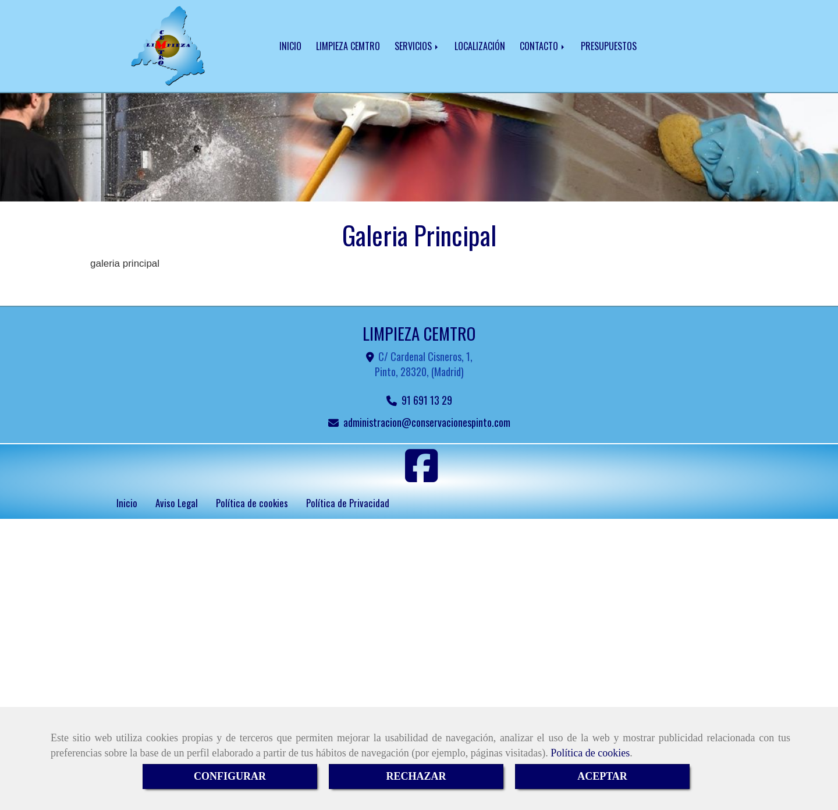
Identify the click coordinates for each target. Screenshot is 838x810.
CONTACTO (543, 46)
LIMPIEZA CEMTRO (348, 46)
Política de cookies (590, 753)
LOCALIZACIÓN (479, 46)
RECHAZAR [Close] (416, 776)
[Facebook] (421, 476)
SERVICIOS (417, 46)
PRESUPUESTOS (609, 46)
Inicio (126, 503)
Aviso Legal (176, 503)
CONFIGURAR (230, 776)
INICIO (290, 46)
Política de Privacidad (347, 503)
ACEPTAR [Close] (602, 776)
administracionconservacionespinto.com (426, 422)
